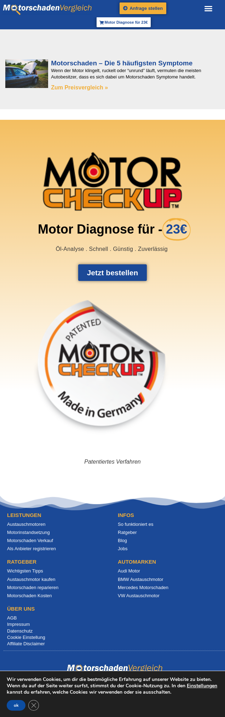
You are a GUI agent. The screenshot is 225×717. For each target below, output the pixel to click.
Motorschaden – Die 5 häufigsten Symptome (121, 63)
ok (16, 705)
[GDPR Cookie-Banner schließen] (33, 705)
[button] (208, 8)
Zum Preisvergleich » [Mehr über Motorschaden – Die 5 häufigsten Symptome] (79, 87)
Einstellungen (202, 686)
